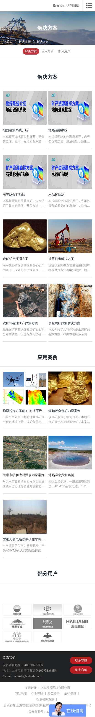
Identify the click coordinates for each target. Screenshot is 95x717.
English (58, 5)
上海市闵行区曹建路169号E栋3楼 (34, 670)
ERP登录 (70, 693)
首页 (8, 41)
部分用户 (64, 51)
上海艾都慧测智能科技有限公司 (37, 705)
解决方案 (25, 41)
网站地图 (21, 693)
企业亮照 (37, 693)
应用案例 (47, 51)
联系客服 (81, 660)
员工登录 (54, 693)
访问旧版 (72, 5)
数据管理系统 (45, 699)
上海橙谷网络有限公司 (55, 687)
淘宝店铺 (81, 670)
